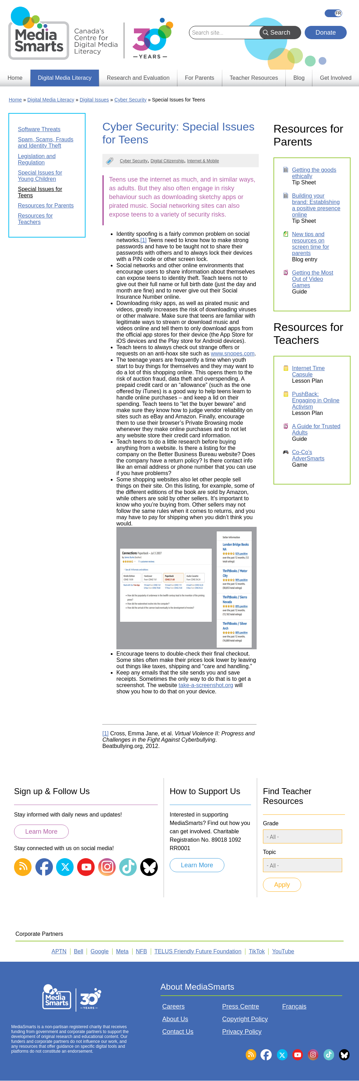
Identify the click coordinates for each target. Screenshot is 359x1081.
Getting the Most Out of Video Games (312, 279)
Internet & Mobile (203, 160)
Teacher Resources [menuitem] (254, 78)
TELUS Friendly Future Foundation (198, 951)
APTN (59, 951)
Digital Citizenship (167, 160)
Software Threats (39, 129)
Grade (270, 823)
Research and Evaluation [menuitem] (138, 78)
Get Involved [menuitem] (336, 78)
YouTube (283, 951)
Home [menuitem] (14, 78)
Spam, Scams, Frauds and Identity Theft (45, 142)
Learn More (41, 831)
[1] (143, 240)
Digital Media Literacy (50, 100)
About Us (175, 1019)
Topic (269, 852)
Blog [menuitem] (299, 78)
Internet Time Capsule (308, 371)
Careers (173, 1006)
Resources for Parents (46, 206)
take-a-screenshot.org (206, 685)
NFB (141, 951)
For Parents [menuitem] (200, 78)
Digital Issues (94, 100)
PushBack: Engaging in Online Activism (315, 400)
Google (99, 951)
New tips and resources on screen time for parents (310, 243)
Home (15, 100)
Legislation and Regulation (37, 159)
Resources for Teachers (35, 219)
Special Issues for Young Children (40, 176)
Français (333, 13)
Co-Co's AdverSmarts (308, 455)
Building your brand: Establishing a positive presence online (316, 205)
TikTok (257, 951)
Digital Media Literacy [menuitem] (65, 78)
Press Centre (240, 1006)
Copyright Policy (245, 1019)
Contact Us (178, 1031)
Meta (122, 951)
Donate (326, 32)
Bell (78, 951)
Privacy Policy (242, 1031)
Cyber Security (130, 100)
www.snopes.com (233, 353)
